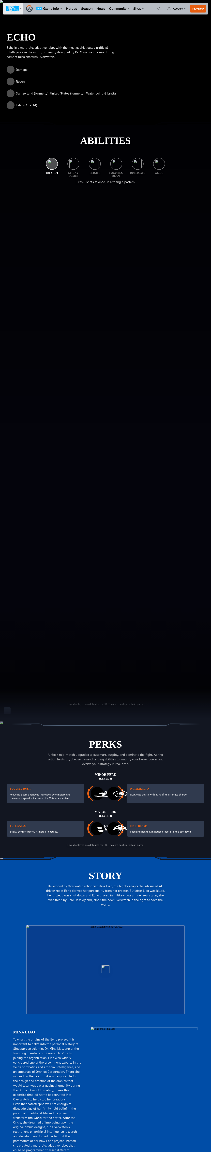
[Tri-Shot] (52, 166)
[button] (198, 9)
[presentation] (13, 8)
